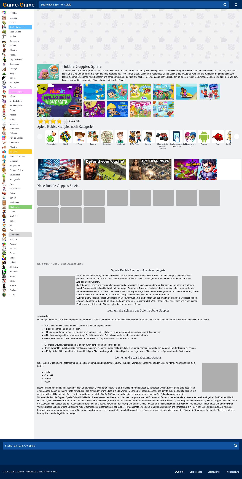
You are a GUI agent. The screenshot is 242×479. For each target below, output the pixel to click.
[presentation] (39, 136)
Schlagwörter (214, 472)
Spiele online (196, 472)
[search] (225, 4)
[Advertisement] (88, 36)
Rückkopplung (232, 472)
